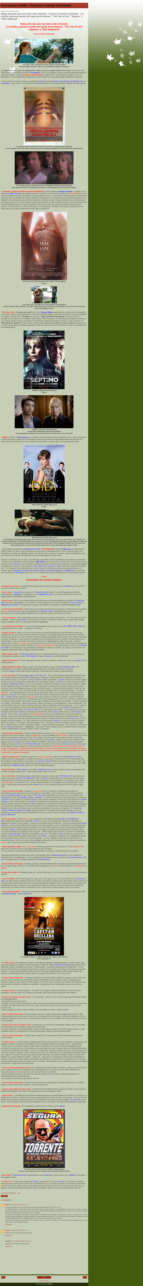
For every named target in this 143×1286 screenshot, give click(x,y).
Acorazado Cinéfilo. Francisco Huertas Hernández (36, 5)
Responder (8, 1224)
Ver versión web (44, 1281)
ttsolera (7, 1204)
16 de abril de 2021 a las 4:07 (19, 1204)
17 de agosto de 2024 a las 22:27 (21, 1241)
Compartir (4, 1196)
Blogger (50, 1284)
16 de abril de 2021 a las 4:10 (19, 1230)
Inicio (44, 1277)
